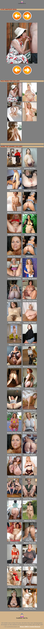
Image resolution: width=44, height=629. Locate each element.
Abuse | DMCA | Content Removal (30, 626)
